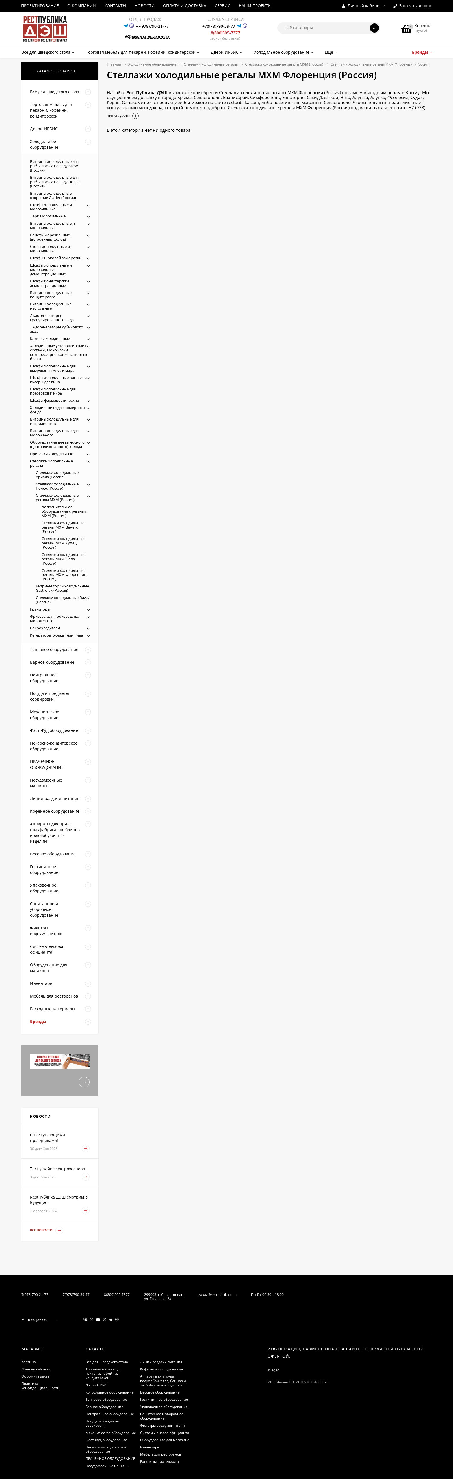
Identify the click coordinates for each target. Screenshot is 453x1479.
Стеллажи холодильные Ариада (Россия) (57, 474)
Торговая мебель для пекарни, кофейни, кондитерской (104, 1373)
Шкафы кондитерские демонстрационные (49, 283)
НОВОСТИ (145, 5)
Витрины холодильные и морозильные (52, 225)
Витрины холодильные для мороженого (54, 433)
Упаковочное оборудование (164, 1406)
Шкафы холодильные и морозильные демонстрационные (51, 269)
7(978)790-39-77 (76, 1294)
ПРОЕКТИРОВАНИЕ (40, 5)
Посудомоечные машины (107, 1465)
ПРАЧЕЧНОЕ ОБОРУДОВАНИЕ (110, 1458)
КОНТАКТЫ (115, 5)
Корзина (28, 1361)
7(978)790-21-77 (34, 1294)
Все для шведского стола (107, 1361)
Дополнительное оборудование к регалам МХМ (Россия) (64, 511)
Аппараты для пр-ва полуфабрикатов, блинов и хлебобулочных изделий (163, 1380)
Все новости (46, 1230)
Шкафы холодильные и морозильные (51, 207)
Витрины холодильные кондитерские (51, 294)
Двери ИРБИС (97, 1385)
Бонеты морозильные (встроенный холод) (50, 237)
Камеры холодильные (50, 338)
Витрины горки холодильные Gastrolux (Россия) (62, 588)
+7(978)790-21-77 (152, 26)
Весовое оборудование (160, 1392)
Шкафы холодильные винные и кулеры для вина (58, 379)
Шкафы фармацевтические (54, 400)
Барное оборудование (104, 1406)
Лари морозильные (48, 216)
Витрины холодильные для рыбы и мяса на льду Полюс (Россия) (55, 182)
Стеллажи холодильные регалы (211, 64)
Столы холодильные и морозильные (50, 248)
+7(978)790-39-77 (218, 26)
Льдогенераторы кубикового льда (56, 329)
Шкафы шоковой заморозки (55, 258)
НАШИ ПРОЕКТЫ (255, 5)
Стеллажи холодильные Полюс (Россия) (57, 486)
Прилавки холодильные (51, 453)
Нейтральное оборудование (110, 1413)
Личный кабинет (35, 1369)
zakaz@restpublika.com (217, 1294)
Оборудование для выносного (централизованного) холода (57, 444)
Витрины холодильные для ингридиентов (54, 421)
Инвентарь (149, 1447)
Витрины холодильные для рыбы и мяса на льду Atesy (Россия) (54, 166)
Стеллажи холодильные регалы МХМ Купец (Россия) (63, 543)
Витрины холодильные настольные (51, 306)
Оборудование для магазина (165, 1439)
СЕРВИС (222, 5)
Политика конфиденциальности (40, 1385)
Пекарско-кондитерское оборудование (106, 1449)
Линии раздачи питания (161, 1361)
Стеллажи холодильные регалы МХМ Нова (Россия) (63, 559)
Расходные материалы (159, 1461)
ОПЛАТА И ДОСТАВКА (184, 5)
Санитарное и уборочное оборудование (161, 1416)
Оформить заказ (35, 1376)
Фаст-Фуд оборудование (106, 1439)
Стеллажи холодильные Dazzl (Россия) (62, 599)
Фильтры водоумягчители (162, 1425)
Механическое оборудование (111, 1432)
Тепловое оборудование (106, 1399)
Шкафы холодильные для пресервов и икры (53, 391)
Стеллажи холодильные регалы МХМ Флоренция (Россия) (64, 575)
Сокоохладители (45, 627)
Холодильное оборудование (152, 64)
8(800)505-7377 (225, 33)
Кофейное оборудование (161, 1369)
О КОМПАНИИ (81, 5)
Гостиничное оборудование (164, 1399)
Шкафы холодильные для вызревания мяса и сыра (53, 368)
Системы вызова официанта (164, 1432)
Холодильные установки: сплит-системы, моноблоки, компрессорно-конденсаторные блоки (59, 352)
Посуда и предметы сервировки (102, 1423)
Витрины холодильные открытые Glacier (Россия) (53, 195)
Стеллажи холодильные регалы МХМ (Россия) (284, 64)
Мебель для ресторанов (160, 1454)
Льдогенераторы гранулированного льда (52, 317)
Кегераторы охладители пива (56, 635)
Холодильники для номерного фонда (57, 409)
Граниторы (40, 609)
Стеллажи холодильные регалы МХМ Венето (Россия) (63, 527)
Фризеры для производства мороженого (54, 618)
